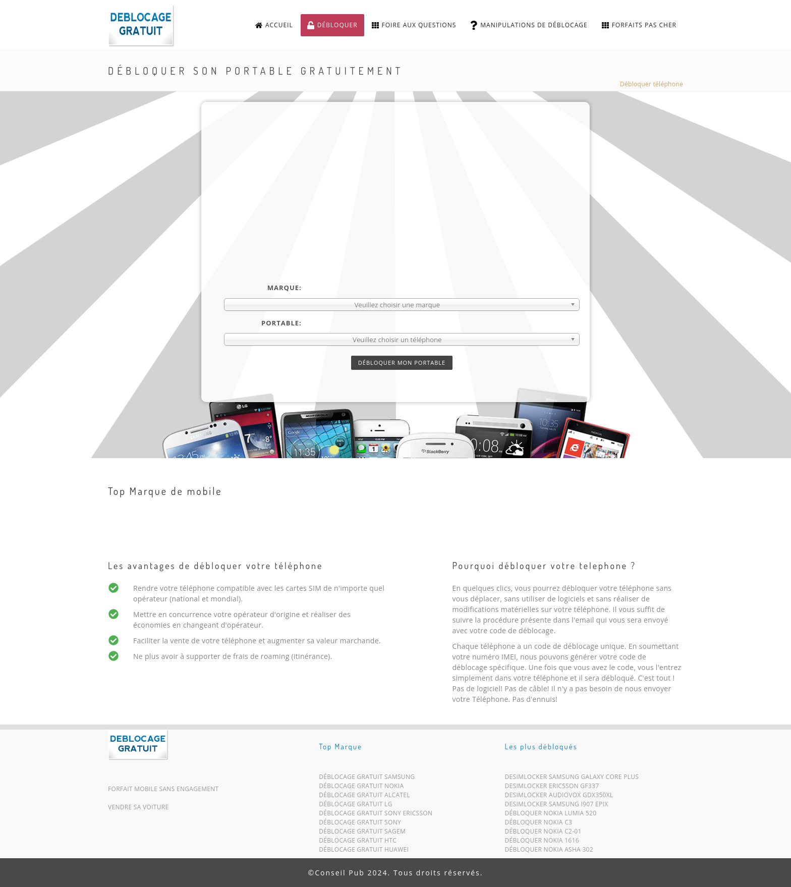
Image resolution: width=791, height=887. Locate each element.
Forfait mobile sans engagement (163, 789)
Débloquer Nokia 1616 (542, 842)
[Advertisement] (402, 207)
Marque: (284, 287)
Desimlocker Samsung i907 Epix (556, 806)
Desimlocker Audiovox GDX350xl (559, 797)
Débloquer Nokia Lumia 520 (551, 815)
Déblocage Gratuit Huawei (364, 851)
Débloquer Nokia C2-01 (543, 833)
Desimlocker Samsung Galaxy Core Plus (572, 779)
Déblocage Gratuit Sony (360, 824)
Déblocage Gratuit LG (355, 806)
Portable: (281, 322)
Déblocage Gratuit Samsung (367, 779)
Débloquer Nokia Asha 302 (549, 851)
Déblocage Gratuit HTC (358, 842)
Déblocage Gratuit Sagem (362, 833)
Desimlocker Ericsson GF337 (552, 788)
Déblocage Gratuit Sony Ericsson (375, 815)
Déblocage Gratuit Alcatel (364, 797)
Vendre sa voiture (138, 807)
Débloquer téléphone (651, 84)
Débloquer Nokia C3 (539, 824)
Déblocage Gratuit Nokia (361, 788)
